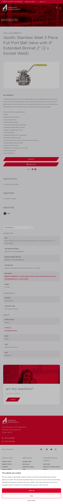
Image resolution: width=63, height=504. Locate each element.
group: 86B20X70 (15, 33)
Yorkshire (5, 466)
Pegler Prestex (6, 461)
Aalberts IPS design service (51, 466)
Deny (31, 496)
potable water (27, 461)
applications (27, 458)
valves (5, 33)
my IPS (45, 469)
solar (24, 469)
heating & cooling (28, 466)
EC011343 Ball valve (11, 330)
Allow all (31, 490)
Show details (31, 500)
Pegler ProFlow (7, 464)
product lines (7, 458)
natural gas (25, 464)
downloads (46, 464)
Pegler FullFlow (7, 469)
